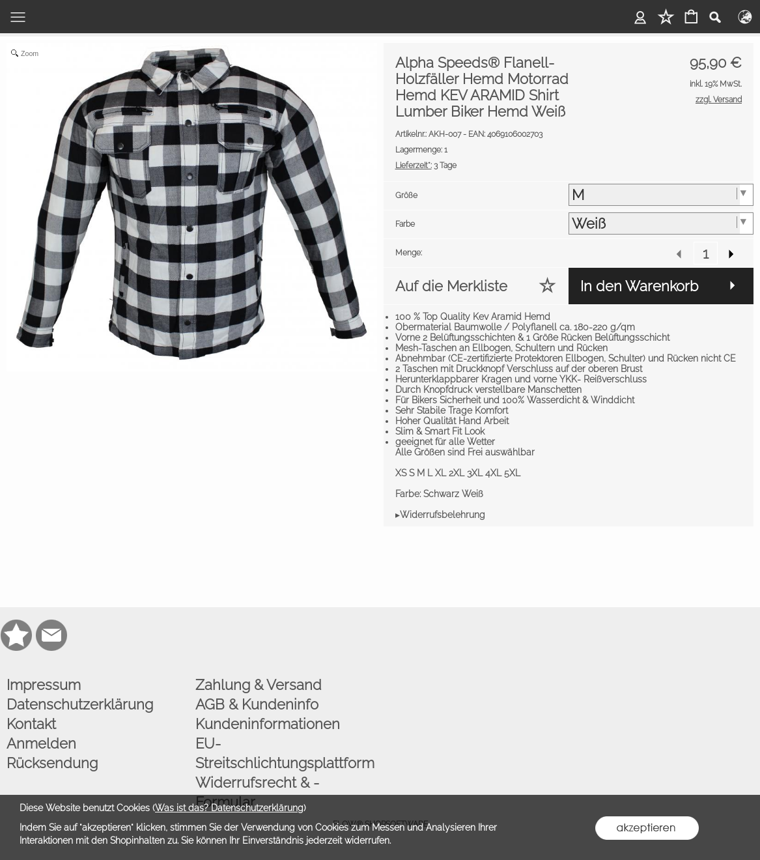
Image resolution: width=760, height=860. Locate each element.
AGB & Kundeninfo (256, 704)
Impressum (44, 684)
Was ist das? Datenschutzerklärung (229, 808)
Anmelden (41, 743)
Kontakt (31, 723)
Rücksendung (52, 762)
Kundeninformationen (267, 723)
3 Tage (426, 165)
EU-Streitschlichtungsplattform (284, 753)
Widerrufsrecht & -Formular (257, 792)
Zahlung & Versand (258, 684)
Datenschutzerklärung (80, 704)
